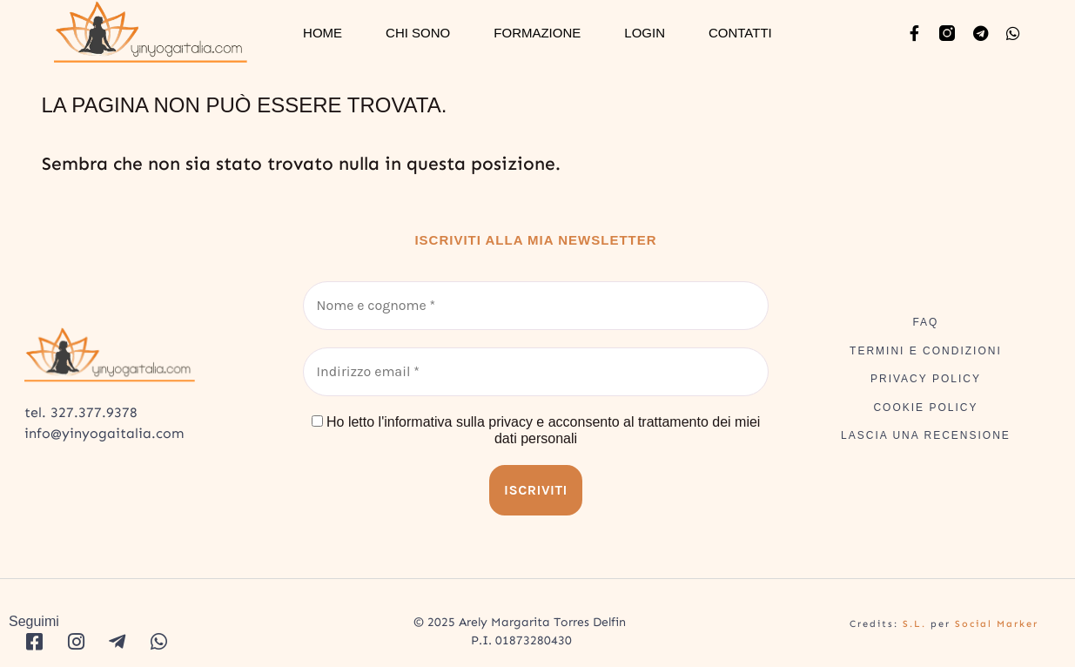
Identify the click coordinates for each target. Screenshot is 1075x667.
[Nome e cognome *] (536, 305)
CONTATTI (740, 32)
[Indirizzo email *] (536, 371)
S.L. (914, 624)
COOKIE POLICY (925, 407)
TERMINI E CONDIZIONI (926, 351)
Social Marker (996, 624)
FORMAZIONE (537, 32)
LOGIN (644, 32)
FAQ (925, 322)
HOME (322, 32)
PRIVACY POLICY (925, 379)
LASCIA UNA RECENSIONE (926, 435)
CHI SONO (418, 32)
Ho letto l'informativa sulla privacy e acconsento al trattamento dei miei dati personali (536, 430)
